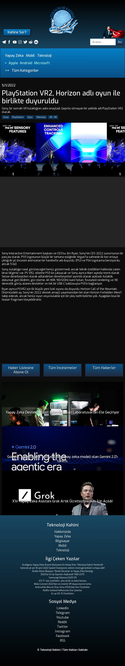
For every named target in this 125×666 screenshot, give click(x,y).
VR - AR (53, 117)
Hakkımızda (62, 532)
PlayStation (18, 117)
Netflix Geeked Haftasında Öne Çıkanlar (62, 590)
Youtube (62, 617)
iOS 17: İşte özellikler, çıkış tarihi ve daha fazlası (62, 580)
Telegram (63, 613)
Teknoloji (44, 55)
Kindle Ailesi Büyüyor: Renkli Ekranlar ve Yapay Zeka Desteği (62, 571)
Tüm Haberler (104, 367)
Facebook (62, 636)
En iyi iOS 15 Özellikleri (62, 593)
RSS (62, 640)
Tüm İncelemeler (62, 367)
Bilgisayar (62, 541)
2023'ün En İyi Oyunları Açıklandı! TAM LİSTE (62, 574)
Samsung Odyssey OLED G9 (63, 577)
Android (26, 63)
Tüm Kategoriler (25, 70)
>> (7, 70)
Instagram (62, 631)
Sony (5, 117)
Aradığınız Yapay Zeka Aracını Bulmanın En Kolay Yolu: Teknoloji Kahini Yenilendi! (62, 564)
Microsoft (42, 63)
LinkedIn (63, 608)
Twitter (62, 627)
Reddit (62, 622)
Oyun (30, 117)
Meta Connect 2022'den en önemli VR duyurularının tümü (62, 584)
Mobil (30, 55)
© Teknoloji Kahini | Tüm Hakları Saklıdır (62, 650)
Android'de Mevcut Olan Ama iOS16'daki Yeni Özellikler (62, 587)
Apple (13, 63)
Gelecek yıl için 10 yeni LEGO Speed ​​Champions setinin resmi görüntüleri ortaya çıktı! (62, 568)
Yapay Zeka (14, 55)
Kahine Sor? (17, 32)
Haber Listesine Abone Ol (21, 370)
